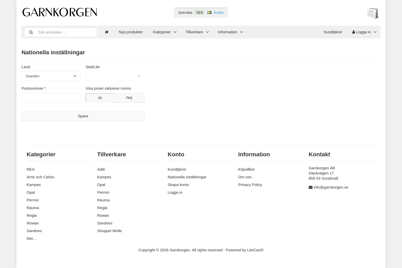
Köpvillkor (246, 169)
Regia (32, 215)
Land (26, 67)
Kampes (34, 184)
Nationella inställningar (187, 177)
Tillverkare (194, 32)
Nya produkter (131, 32)
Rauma (33, 207)
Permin (33, 200)
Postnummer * (34, 88)
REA (31, 169)
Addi (101, 169)
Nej (129, 97)
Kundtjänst (333, 32)
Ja (100, 97)
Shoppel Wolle (109, 231)
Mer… (32, 238)
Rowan (33, 223)
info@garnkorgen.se (331, 187)
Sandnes (34, 231)
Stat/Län (93, 67)
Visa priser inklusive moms (108, 88)
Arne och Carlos (40, 177)
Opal (31, 192)
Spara (83, 116)
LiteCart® (255, 250)
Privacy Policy (250, 184)
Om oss (245, 177)
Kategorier (162, 32)
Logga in (361, 32)
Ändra (219, 13)
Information (227, 32)
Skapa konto (178, 184)
